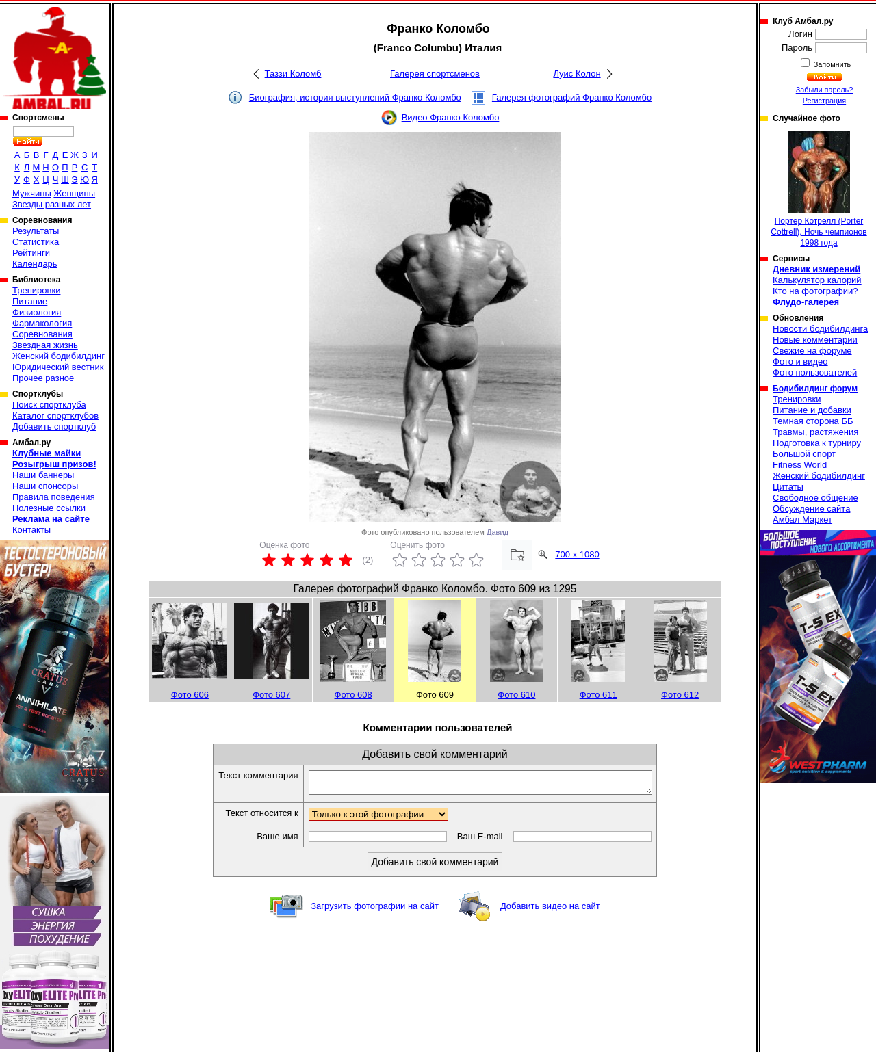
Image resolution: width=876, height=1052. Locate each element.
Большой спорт (804, 454)
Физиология (36, 312)
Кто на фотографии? (815, 291)
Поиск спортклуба (49, 404)
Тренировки (36, 290)
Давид (497, 532)
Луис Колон (576, 73)
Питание (29, 301)
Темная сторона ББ (813, 421)
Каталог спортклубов (55, 415)
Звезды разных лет (51, 204)
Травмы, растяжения (815, 432)
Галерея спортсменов (435, 73)
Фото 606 (190, 694)
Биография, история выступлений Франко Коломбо (355, 97)
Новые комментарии (815, 339)
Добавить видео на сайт (550, 910)
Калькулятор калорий (817, 280)
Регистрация (824, 100)
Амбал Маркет (802, 519)
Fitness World (800, 465)
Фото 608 (353, 694)
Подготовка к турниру (817, 443)
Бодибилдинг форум (815, 388)
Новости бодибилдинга (820, 329)
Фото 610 (516, 694)
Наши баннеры (43, 475)
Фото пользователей (815, 372)
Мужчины (31, 193)
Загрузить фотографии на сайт (375, 910)
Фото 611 (598, 694)
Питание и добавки (812, 410)
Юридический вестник (57, 367)
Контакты (31, 530)
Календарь (34, 264)
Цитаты (788, 487)
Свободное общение (815, 497)
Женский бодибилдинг (58, 356)
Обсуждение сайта (811, 508)
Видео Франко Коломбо (451, 117)
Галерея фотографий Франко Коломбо (572, 97)
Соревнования (42, 334)
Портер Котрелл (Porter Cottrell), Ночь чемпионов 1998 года (818, 189)
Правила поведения (53, 497)
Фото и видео (800, 361)
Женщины (74, 193)
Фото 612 (680, 694)
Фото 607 (271, 694)
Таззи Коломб (293, 73)
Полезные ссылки (49, 508)
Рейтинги (31, 253)
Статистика (35, 242)
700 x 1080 (577, 554)
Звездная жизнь (45, 345)
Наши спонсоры (45, 486)
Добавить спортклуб (54, 426)
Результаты (35, 231)
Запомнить (831, 64)
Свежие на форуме (812, 350)
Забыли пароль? (824, 90)
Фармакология (42, 323)
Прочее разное (43, 378)
